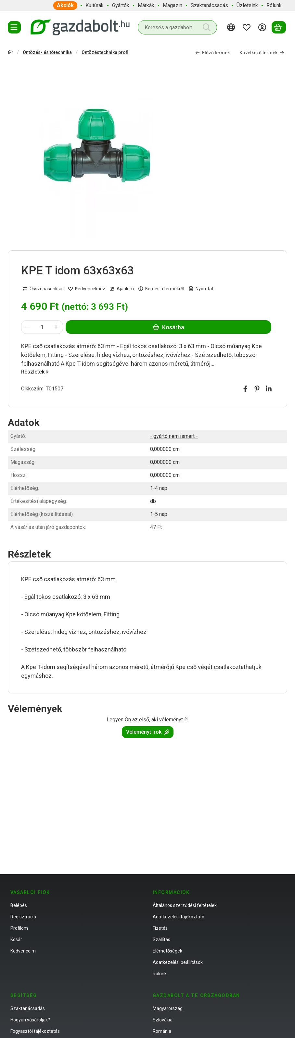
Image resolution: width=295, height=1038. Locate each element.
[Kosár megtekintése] (279, 27)
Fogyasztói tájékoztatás (35, 1031)
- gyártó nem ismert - (174, 436)
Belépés (18, 905)
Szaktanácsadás (27, 1008)
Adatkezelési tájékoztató (178, 916)
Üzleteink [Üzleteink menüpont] (247, 5)
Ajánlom (122, 288)
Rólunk (160, 973)
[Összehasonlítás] (43, 288)
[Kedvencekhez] (87, 288)
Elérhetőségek (167, 950)
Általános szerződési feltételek (185, 905)
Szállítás (161, 939)
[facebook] (245, 389)
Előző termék (212, 52)
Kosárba (168, 327)
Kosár (16, 939)
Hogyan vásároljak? (30, 1019)
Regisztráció (23, 916)
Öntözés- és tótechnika (47, 52)
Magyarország (168, 1008)
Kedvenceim (23, 950)
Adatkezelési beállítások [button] (178, 962)
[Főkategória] (10, 53)
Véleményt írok (147, 732)
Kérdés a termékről (161, 288)
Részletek (35, 372)
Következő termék (261, 52)
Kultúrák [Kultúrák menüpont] (94, 5)
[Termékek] (14, 27)
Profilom (19, 928)
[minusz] (28, 327)
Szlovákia (163, 1019)
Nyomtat (201, 288)
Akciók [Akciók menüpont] (65, 5)
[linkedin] (268, 389)
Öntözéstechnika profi (105, 52)
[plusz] (56, 327)
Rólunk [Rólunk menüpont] (274, 5)
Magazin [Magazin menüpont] (172, 5)
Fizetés (160, 928)
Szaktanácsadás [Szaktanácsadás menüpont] (209, 5)
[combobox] (177, 27)
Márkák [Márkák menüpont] (146, 5)
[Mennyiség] (42, 327)
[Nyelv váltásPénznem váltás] (232, 27)
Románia (162, 1031)
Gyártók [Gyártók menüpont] (120, 5)
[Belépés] (263, 27)
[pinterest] (257, 389)
